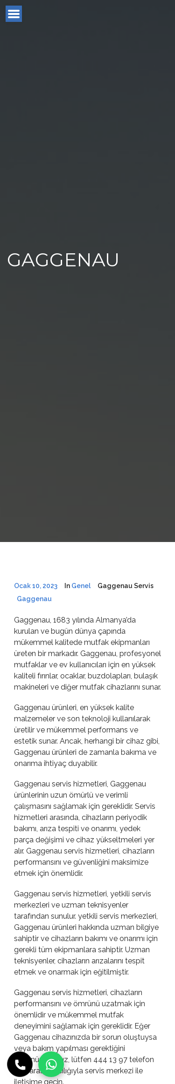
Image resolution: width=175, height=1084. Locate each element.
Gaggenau (34, 599)
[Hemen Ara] (20, 1064)
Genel (81, 585)
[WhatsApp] (51, 1064)
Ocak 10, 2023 (35, 585)
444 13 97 (110, 1059)
